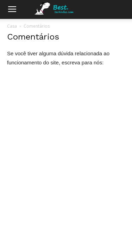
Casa (12, 26)
